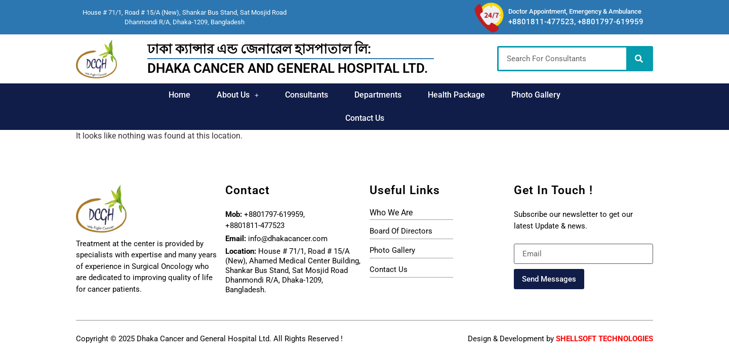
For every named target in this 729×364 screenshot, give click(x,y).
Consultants (273, 95)
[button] (205, 95)
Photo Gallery (503, 95)
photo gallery (392, 227)
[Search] (639, 59)
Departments (345, 95)
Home (147, 95)
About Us (205, 95)
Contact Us (573, 95)
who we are (391, 189)
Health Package (423, 95)
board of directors (401, 207)
